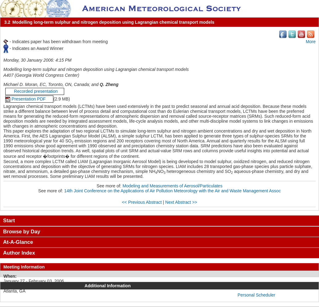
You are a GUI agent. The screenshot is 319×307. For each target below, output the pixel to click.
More (311, 41)
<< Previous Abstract (142, 202)
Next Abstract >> (181, 202)
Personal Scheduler (256, 295)
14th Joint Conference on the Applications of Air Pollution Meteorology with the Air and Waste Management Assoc (172, 190)
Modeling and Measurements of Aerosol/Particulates (172, 185)
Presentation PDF (29, 98)
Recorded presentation (35, 91)
